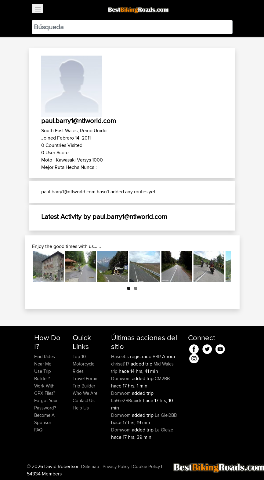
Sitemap (91, 466)
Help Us (81, 408)
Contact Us (84, 400)
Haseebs (120, 356)
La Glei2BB (166, 415)
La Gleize (164, 430)
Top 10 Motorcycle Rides (83, 363)
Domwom (121, 378)
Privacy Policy (116, 466)
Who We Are (85, 393)
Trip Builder (84, 386)
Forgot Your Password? (46, 404)
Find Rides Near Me (44, 360)
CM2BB (162, 378)
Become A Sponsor (44, 419)
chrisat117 (121, 364)
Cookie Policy (146, 466)
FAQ (38, 430)
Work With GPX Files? (44, 389)
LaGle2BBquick (126, 400)
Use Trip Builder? (42, 375)
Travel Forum (86, 378)
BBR (157, 356)
